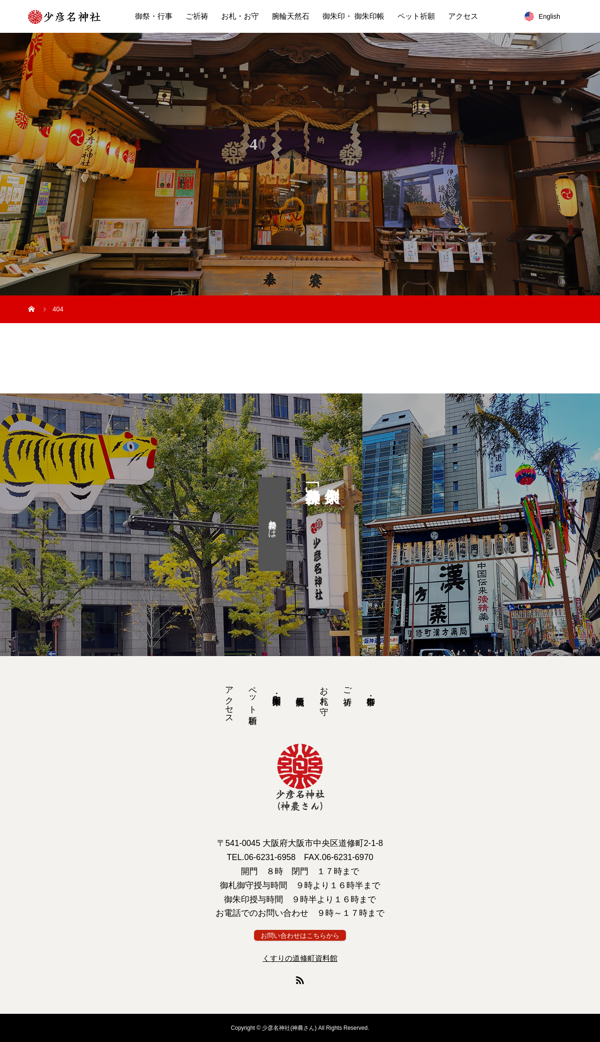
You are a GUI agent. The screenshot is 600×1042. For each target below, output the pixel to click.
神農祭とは (272, 523)
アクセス (463, 16)
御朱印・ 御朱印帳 (353, 16)
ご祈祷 (197, 16)
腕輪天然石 (290, 16)
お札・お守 (240, 16)
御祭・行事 (153, 16)
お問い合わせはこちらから (300, 935)
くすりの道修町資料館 (300, 958)
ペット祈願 (416, 16)
